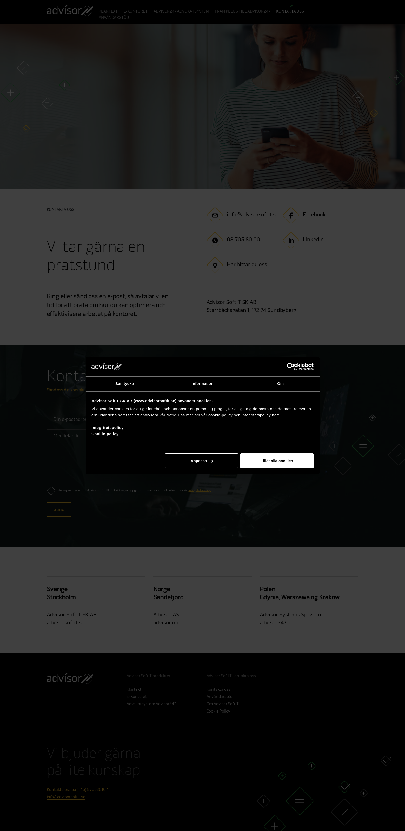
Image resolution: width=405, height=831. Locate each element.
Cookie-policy (105, 433)
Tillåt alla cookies (277, 460)
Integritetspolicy (107, 427)
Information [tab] (203, 383)
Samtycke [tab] (124, 383)
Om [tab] (280, 383)
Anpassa (202, 460)
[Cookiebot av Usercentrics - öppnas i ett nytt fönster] (291, 366)
